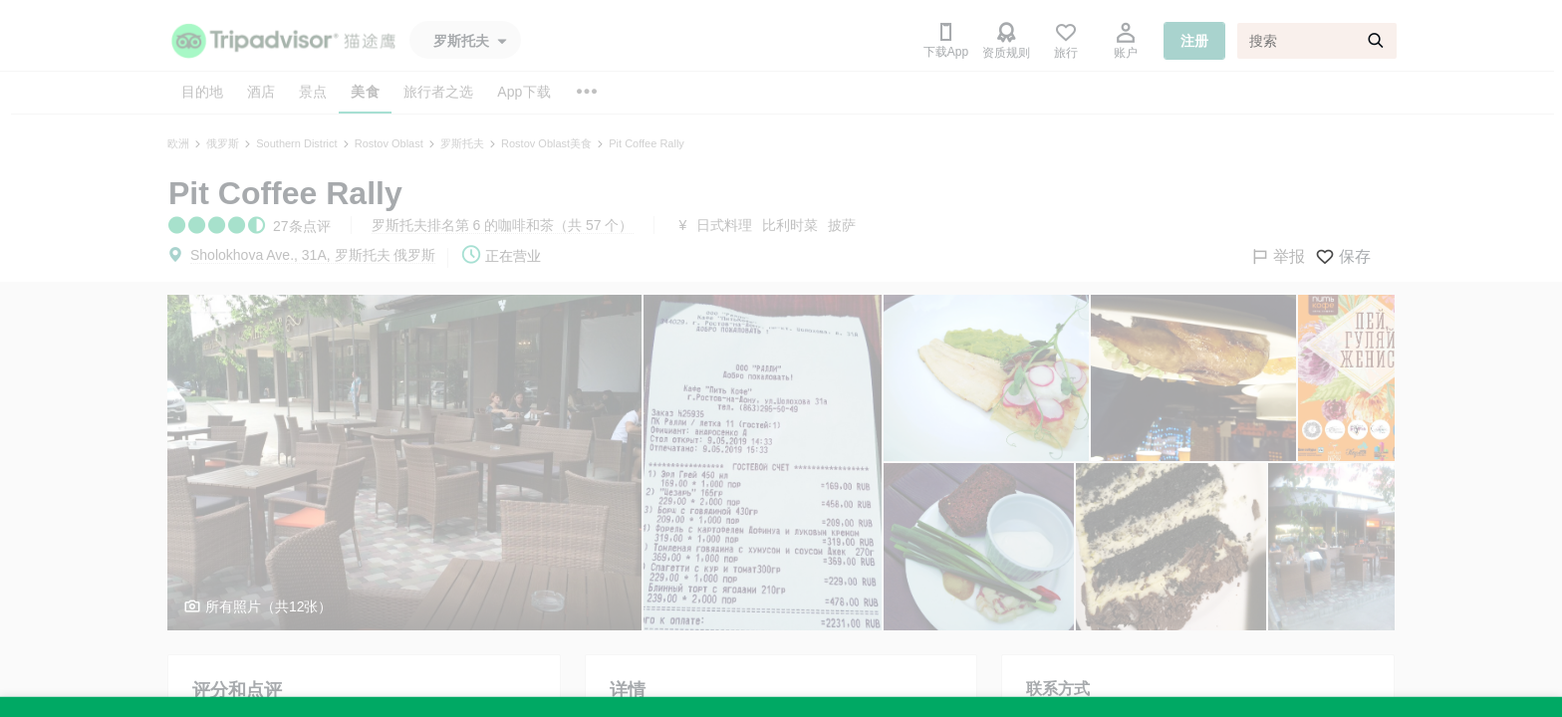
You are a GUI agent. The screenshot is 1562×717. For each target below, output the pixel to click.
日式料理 (724, 225)
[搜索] (1317, 41)
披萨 (842, 225)
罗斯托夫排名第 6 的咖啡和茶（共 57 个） (503, 225)
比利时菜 (790, 225)
